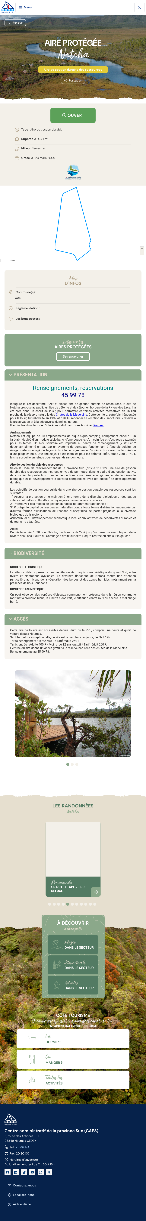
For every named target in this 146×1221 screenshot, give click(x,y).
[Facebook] (8, 1172)
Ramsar (98, 425)
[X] (49, 1172)
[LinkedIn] (16, 1172)
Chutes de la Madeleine (71, 414)
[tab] (11, 375)
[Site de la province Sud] (8, 7)
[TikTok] (24, 1172)
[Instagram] (41, 1172)
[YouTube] (32, 1172)
